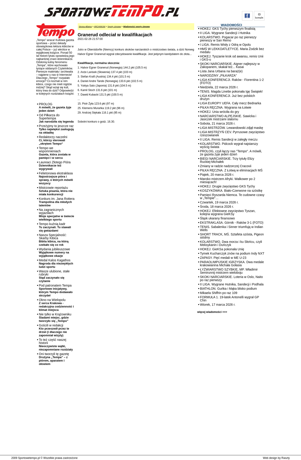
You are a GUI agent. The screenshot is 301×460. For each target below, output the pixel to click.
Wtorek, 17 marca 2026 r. (217, 304)
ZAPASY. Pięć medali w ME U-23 (223, 258)
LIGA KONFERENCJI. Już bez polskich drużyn (227, 97)
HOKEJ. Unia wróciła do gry (219, 112)
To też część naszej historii (56, 344)
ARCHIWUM (99, 26)
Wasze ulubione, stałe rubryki (54, 276)
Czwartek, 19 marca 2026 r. (219, 202)
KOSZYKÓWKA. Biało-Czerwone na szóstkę (231, 190)
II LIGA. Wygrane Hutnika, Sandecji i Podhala (232, 284)
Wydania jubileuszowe (54, 252)
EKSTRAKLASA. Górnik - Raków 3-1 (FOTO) (231, 222)
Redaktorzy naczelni (53, 140)
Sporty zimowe (114, 26)
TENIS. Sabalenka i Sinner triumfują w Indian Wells (231, 228)
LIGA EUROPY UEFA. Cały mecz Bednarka (230, 103)
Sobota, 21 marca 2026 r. (217, 123)
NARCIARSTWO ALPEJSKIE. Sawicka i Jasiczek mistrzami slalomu (228, 117)
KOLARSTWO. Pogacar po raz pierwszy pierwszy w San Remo (228, 38)
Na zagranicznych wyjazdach (56, 214)
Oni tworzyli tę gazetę (54, 359)
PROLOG (55, 107)
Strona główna (85, 26)
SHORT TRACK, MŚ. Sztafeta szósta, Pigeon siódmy (232, 235)
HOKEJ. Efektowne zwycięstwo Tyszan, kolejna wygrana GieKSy (227, 212)
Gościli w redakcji (54, 330)
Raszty (285, 458)
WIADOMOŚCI (231, 25)
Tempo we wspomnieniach (55, 152)
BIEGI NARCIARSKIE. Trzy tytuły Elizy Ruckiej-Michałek (227, 160)
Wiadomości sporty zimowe (136, 26)
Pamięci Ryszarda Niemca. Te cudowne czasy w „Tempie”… (232, 196)
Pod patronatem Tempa (56, 290)
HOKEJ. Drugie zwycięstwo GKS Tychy (227, 186)
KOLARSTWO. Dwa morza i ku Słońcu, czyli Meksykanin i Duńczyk (231, 243)
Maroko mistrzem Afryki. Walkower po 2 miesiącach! (227, 180)
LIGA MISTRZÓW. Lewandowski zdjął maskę (231, 128)
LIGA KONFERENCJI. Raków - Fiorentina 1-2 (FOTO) (232, 81)
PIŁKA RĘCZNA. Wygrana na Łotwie (225, 107)
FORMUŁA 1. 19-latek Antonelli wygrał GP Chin (229, 298)
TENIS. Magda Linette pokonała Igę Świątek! (231, 91)
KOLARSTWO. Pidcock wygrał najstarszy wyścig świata (229, 145)
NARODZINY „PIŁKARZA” (218, 75)
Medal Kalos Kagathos (56, 263)
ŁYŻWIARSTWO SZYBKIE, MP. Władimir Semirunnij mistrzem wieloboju (229, 271)
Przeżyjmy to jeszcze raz (56, 129)
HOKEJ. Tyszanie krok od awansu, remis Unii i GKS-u (231, 58)
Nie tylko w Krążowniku (55, 317)
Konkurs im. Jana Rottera (57, 202)
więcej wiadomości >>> (212, 312)
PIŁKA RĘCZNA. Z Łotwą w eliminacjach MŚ (231, 170)
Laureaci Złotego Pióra (55, 165)
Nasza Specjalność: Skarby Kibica (54, 239)
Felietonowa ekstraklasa (56, 178)
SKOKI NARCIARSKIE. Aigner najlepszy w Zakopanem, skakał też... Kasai (230, 65)
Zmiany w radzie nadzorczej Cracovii (225, 166)
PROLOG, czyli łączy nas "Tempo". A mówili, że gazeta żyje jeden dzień (231, 152)
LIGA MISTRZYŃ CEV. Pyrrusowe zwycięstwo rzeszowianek (232, 133)
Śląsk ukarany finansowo (217, 218)
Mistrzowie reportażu (56, 191)
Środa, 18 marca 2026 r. (217, 206)
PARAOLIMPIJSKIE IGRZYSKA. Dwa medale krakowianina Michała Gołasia (232, 263)
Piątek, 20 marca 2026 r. (217, 174)
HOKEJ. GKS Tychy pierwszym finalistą (227, 28)
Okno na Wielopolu (56, 305)
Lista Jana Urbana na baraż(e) (221, 71)
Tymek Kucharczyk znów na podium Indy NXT (232, 253)
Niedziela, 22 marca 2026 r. (219, 87)
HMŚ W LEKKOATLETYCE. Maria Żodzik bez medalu (232, 50)
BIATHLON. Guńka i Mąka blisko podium (228, 288)
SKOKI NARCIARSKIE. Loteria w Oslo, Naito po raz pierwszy (231, 278)
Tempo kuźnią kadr (55, 227)
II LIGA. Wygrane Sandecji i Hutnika (225, 33)
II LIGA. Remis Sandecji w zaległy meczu (229, 139)
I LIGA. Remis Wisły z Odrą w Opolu (225, 44)
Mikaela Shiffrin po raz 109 (218, 293)
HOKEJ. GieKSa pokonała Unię (222, 249)
